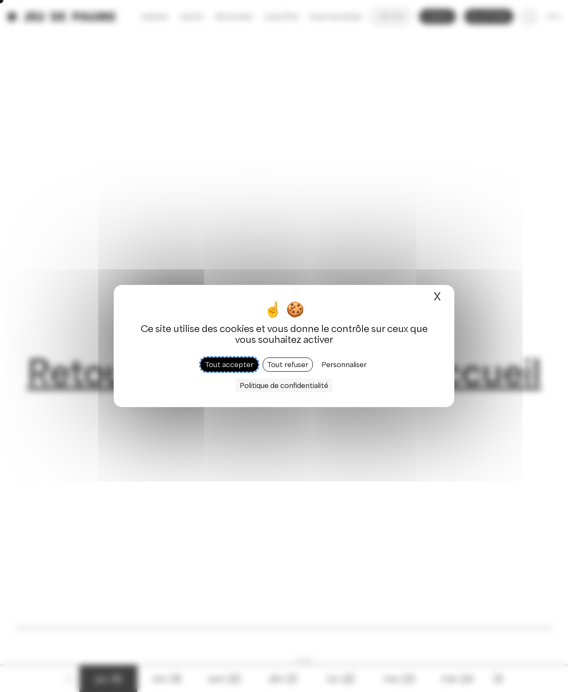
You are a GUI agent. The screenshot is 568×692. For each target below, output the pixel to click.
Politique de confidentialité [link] (284, 385)
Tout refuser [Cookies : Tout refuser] (287, 364)
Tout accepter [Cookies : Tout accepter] (229, 364)
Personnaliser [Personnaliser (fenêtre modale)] (344, 364)
